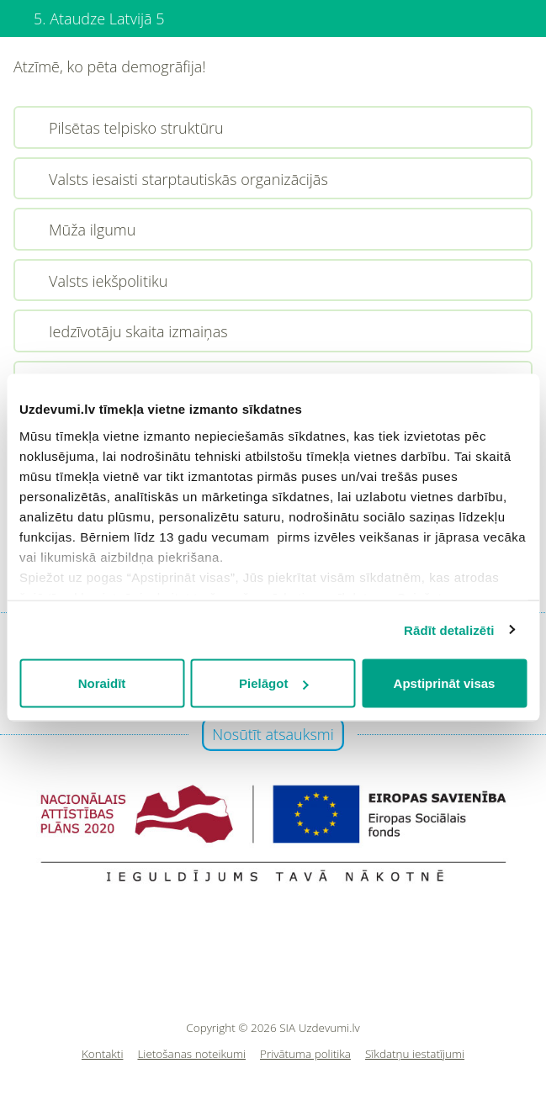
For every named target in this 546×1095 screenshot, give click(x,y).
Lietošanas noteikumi (191, 1054)
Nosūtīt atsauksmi (273, 734)
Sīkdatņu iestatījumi (414, 1054)
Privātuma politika (305, 1054)
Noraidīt (102, 683)
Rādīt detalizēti (449, 629)
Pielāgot (273, 683)
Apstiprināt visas (445, 683)
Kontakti (103, 1054)
